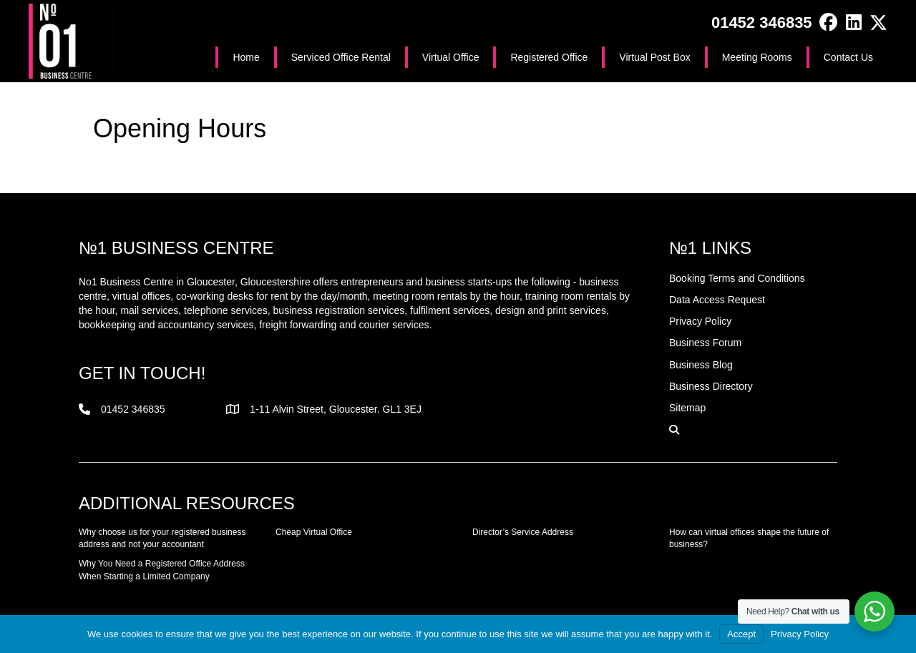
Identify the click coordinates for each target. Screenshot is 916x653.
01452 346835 (761, 22)
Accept (741, 634)
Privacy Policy (800, 634)
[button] (828, 22)
